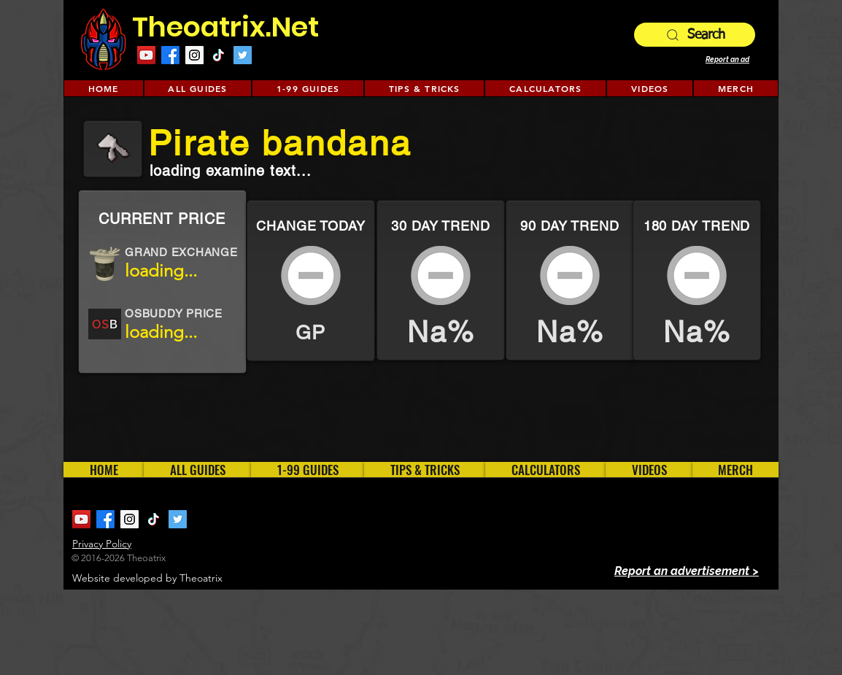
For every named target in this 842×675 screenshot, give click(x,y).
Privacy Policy (101, 543)
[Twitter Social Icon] (242, 55)
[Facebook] (170, 55)
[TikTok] (218, 55)
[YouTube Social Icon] (146, 55)
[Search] (694, 35)
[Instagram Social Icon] (194, 55)
